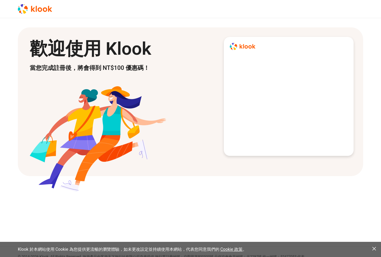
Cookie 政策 (231, 249)
